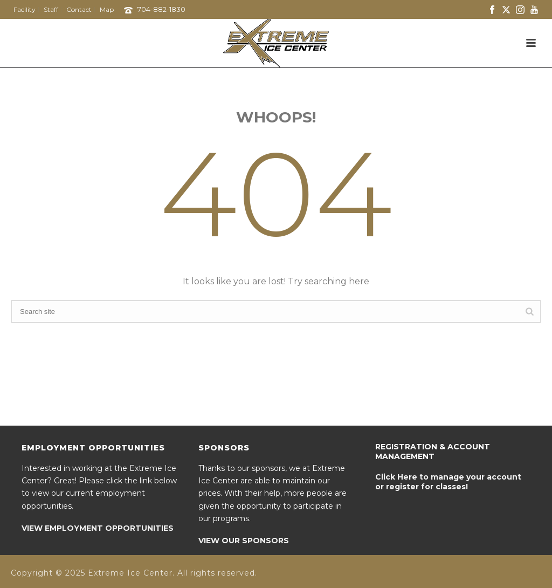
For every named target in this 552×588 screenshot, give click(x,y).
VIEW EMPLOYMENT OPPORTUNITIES (98, 528)
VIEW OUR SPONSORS (243, 540)
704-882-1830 (161, 9)
